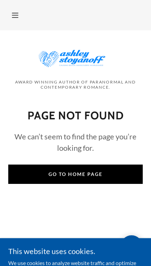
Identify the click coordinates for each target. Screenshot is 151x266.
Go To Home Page (75, 174)
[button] (15, 15)
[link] (75, 58)
